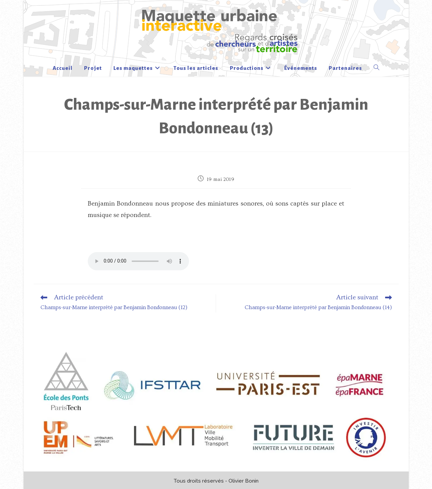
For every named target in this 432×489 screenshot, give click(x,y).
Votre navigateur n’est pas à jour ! (138, 261)
